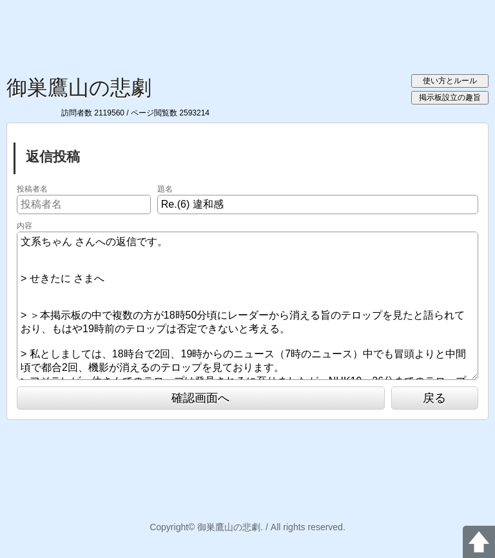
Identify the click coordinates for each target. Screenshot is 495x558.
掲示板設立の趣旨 (450, 97)
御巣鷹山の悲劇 (78, 87)
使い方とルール (450, 80)
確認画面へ (200, 398)
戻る (434, 398)
